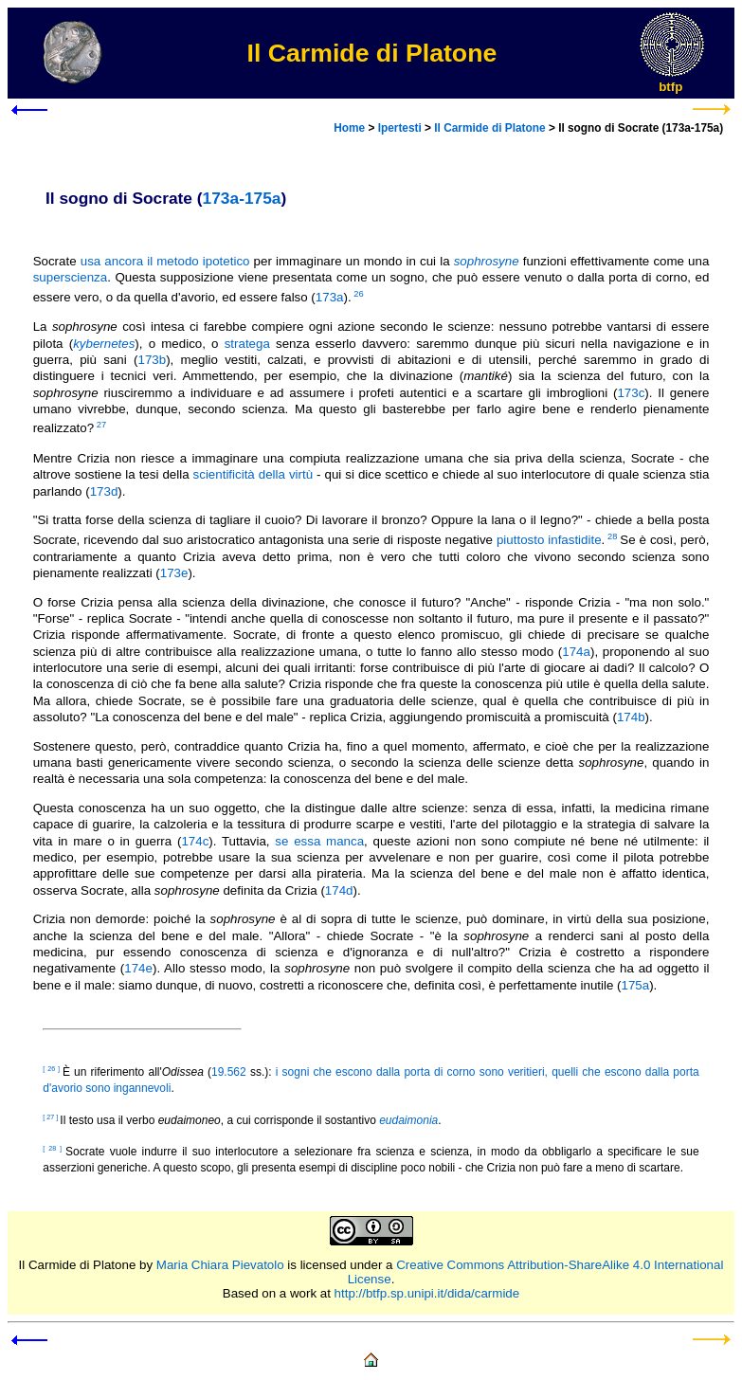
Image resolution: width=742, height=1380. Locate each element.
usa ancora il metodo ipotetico (165, 261)
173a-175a (242, 198)
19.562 (228, 1072)
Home (349, 128)
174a (576, 652)
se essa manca (319, 841)
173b (151, 360)
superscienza (70, 277)
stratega (247, 343)
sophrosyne (486, 261)
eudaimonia (408, 1120)
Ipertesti (400, 128)
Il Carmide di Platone (489, 128)
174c (194, 841)
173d (104, 491)
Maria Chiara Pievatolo (220, 1265)
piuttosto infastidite (549, 540)
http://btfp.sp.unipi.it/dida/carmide (427, 1293)
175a (636, 985)
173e (174, 573)
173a (330, 297)
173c (630, 393)
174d (339, 890)
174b (631, 717)
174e (138, 968)
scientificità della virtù (253, 474)
